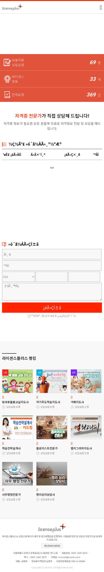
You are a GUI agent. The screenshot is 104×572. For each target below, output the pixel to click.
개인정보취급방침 (52, 545)
